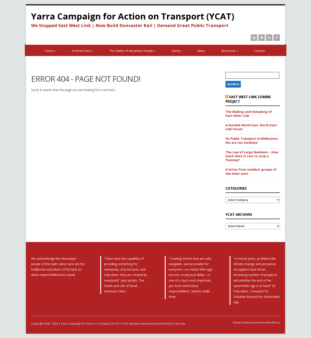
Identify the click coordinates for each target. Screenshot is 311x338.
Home (50, 51)
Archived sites (82, 51)
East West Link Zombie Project (248, 99)
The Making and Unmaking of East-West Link (248, 114)
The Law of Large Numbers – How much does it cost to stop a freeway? (251, 156)
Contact (259, 51)
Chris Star (180, 323)
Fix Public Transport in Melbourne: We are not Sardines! (251, 140)
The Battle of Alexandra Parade (132, 51)
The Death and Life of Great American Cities (124, 285)
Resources (229, 51)
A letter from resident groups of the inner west (250, 171)
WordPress (273, 322)
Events (176, 51)
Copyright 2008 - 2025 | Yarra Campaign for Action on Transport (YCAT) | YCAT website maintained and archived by (102, 323)
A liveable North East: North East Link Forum (251, 127)
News (201, 51)
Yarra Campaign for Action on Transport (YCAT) (132, 16)
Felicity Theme (241, 322)
